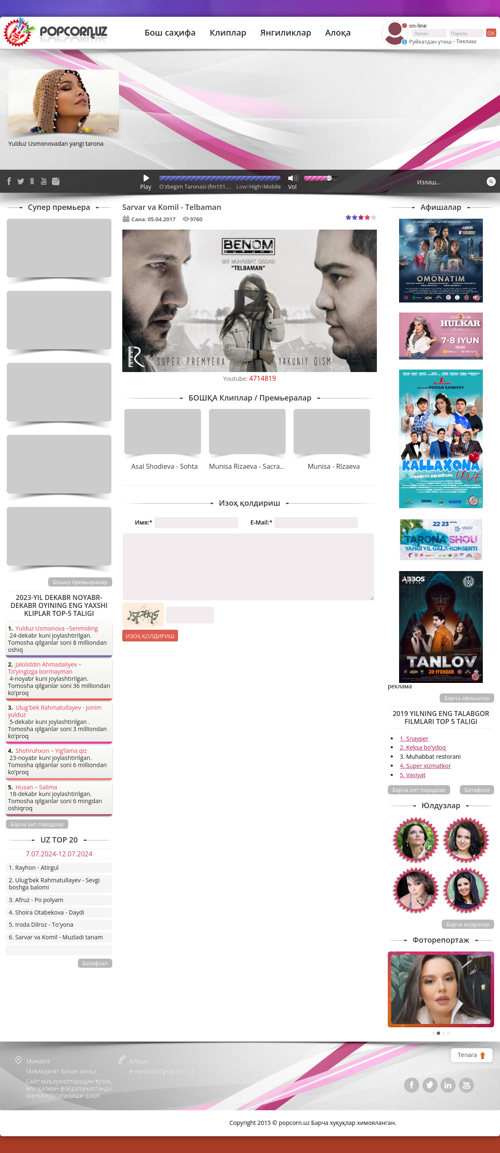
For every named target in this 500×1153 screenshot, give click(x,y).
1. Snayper (414, 738)
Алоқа (338, 33)
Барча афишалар (467, 698)
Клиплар (228, 33)
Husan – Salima (36, 787)
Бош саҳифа (170, 33)
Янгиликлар (285, 33)
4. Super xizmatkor (425, 766)
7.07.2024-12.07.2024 (59, 853)
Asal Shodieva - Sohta (164, 466)
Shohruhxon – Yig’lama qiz (51, 751)
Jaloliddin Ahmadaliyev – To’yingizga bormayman (45, 668)
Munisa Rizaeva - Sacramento (254, 466)
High (255, 186)
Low (242, 186)
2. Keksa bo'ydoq (423, 747)
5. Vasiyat (412, 775)
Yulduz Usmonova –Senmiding (56, 628)
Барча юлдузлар (468, 924)
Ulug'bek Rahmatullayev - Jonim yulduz (55, 711)
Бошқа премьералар (80, 582)
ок (490, 32)
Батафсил (477, 790)
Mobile (272, 186)
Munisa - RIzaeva (334, 466)
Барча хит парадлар (419, 790)
